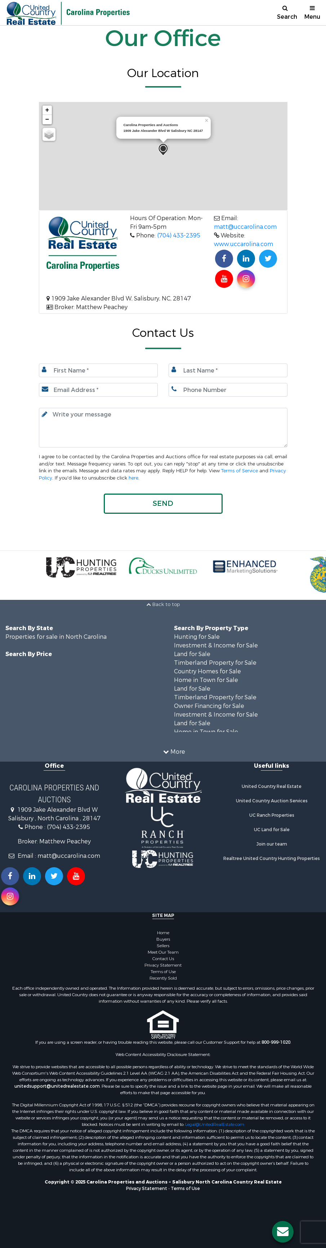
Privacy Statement (163, 965)
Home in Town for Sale (206, 680)
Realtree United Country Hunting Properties (271, 858)
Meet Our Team (163, 952)
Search (287, 13)
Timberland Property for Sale (215, 663)
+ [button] (47, 110)
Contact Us (163, 959)
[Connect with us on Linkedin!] (246, 259)
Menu (312, 13)
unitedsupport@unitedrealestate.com (57, 1086)
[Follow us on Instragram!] (10, 896)
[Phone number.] (228, 390)
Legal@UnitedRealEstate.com (214, 1124)
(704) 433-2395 (178, 235)
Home (163, 933)
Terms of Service (239, 471)
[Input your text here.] (163, 427)
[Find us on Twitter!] (268, 259)
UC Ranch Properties (271, 815)
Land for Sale (192, 654)
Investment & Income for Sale (216, 645)
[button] (163, 504)
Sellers (163, 946)
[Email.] (98, 390)
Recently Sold (163, 978)
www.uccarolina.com (243, 244)
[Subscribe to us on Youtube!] (224, 279)
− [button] (47, 119)
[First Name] (98, 370)
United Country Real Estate (272, 786)
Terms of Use (163, 972)
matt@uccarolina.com (245, 227)
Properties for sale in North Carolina (56, 637)
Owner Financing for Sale (209, 706)
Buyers (163, 939)
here (133, 478)
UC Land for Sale (272, 830)
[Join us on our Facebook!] (224, 259)
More (174, 752)
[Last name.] (228, 370)
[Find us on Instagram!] (246, 279)
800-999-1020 (276, 1042)
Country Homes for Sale (207, 671)
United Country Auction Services (272, 801)
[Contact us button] (283, 1232)
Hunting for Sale (197, 637)
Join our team (271, 844)
